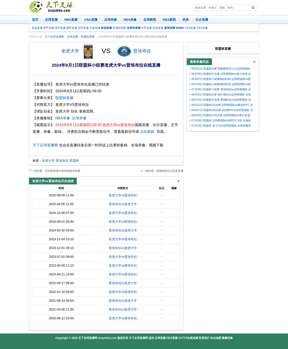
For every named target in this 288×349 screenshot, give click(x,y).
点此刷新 (147, 132)
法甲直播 (83, 27)
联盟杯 (74, 160)
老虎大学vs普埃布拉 (123, 195)
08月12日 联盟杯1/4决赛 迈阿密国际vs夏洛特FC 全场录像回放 (222, 105)
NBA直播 (70, 19)
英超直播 (37, 27)
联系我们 (204, 338)
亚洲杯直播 (119, 27)
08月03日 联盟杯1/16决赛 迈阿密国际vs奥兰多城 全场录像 (220, 116)
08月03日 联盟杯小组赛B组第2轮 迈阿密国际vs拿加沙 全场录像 (221, 85)
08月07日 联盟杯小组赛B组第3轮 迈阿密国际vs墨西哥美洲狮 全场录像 (221, 79)
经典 (185, 19)
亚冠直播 (158, 27)
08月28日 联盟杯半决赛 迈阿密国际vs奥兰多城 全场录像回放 (221, 74)
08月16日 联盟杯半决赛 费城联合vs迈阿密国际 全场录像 (221, 100)
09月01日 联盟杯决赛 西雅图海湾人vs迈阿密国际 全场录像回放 (220, 69)
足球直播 (51, 19)
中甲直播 (146, 27)
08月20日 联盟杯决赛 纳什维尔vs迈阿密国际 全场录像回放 (221, 95)
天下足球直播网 (54, 36)
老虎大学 (70, 50)
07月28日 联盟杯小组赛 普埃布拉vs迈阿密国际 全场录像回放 (221, 90)
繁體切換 (227, 338)
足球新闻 (149, 19)
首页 (35, 19)
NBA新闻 (169, 19)
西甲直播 (48, 27)
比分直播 (202, 19)
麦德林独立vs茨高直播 (169, 170)
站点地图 (215, 338)
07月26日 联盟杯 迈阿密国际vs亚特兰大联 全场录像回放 (221, 121)
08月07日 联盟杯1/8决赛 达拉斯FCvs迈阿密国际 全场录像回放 (222, 111)
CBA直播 (90, 19)
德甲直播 (71, 27)
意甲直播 (60, 27)
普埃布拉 (142, 50)
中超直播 (95, 27)
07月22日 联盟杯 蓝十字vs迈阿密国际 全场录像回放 (221, 126)
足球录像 (110, 19)
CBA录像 (202, 27)
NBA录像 (130, 19)
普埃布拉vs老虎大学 (123, 204)
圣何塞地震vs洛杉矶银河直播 (62, 170)
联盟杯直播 (87, 36)
